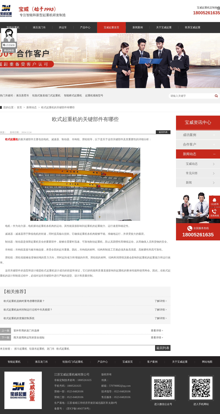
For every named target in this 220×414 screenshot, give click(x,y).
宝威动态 (192, 163)
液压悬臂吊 (22, 95)
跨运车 (63, 27)
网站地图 (207, 361)
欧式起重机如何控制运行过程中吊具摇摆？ (28, 309)
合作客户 (189, 144)
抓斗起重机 (20, 348)
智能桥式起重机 (73, 95)
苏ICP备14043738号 (78, 408)
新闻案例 (138, 27)
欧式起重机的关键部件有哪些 (58, 107)
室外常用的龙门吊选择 (26, 330)
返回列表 (163, 132)
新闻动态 (31, 107)
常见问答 (192, 173)
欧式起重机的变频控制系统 (19, 318)
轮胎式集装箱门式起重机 (46, 95)
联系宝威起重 (192, 27)
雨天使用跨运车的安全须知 (29, 337)
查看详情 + (157, 330)
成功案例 (189, 135)
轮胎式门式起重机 (73, 361)
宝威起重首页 (111, 27)
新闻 (189, 182)
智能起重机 (14, 361)
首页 (20, 107)
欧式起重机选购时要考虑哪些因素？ (24, 301)
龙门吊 (50, 348)
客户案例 (152, 361)
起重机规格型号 (94, 95)
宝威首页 (127, 361)
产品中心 (85, 27)
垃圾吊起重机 (37, 348)
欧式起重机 (62, 348)
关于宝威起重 (164, 27)
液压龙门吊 (39, 27)
